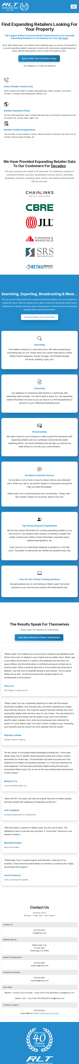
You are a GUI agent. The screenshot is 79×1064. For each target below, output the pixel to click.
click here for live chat (49, 1013)
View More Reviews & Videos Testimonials (39, 637)
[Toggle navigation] (74, 6)
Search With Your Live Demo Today (39, 58)
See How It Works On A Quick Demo (39, 317)
